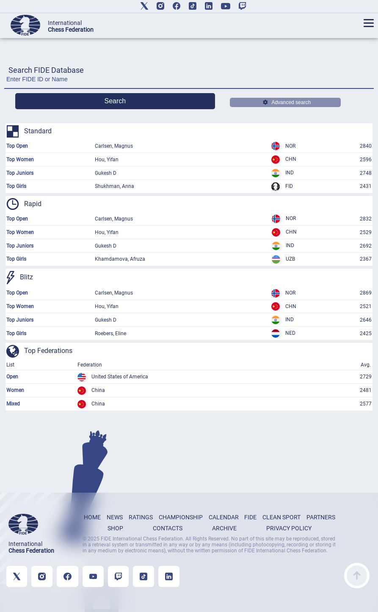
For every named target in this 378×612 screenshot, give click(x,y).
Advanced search (287, 102)
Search (115, 101)
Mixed (13, 404)
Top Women (20, 160)
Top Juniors (19, 173)
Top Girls (16, 186)
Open (12, 377)
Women (15, 390)
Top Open (17, 146)
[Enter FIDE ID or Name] (189, 81)
